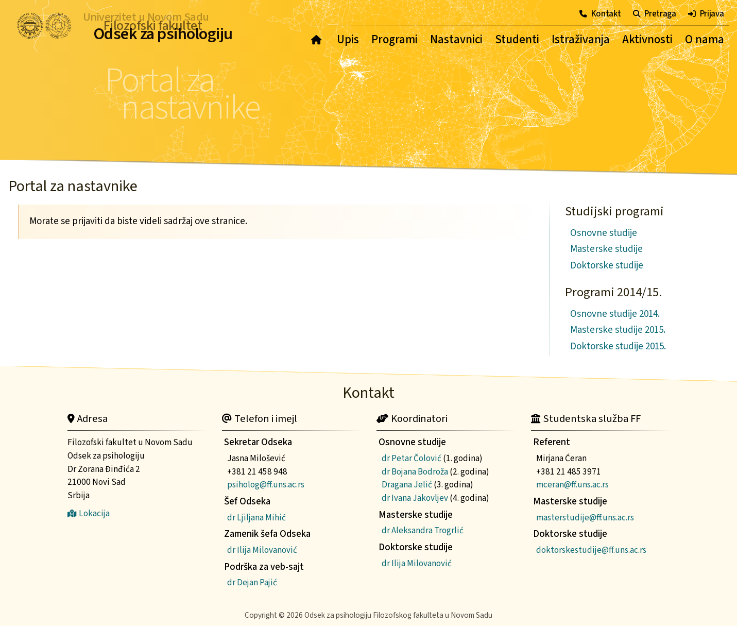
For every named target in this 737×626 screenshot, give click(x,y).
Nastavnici (456, 39)
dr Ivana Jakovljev (415, 498)
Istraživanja (581, 39)
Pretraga (654, 13)
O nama (704, 39)
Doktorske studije (606, 266)
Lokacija (88, 513)
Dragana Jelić (407, 484)
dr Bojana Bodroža (415, 471)
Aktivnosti (647, 39)
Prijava (706, 13)
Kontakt (600, 13)
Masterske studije (606, 249)
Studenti (517, 39)
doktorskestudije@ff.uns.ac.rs (591, 550)
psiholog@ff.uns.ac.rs (265, 484)
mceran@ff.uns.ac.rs (572, 484)
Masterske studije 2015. (617, 330)
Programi (394, 39)
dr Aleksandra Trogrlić (423, 530)
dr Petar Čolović (411, 458)
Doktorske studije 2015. (618, 346)
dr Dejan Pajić (252, 582)
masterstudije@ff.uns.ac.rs (585, 517)
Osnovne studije (603, 233)
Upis (348, 39)
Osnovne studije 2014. (615, 314)
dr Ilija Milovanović (262, 550)
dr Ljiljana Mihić (256, 517)
